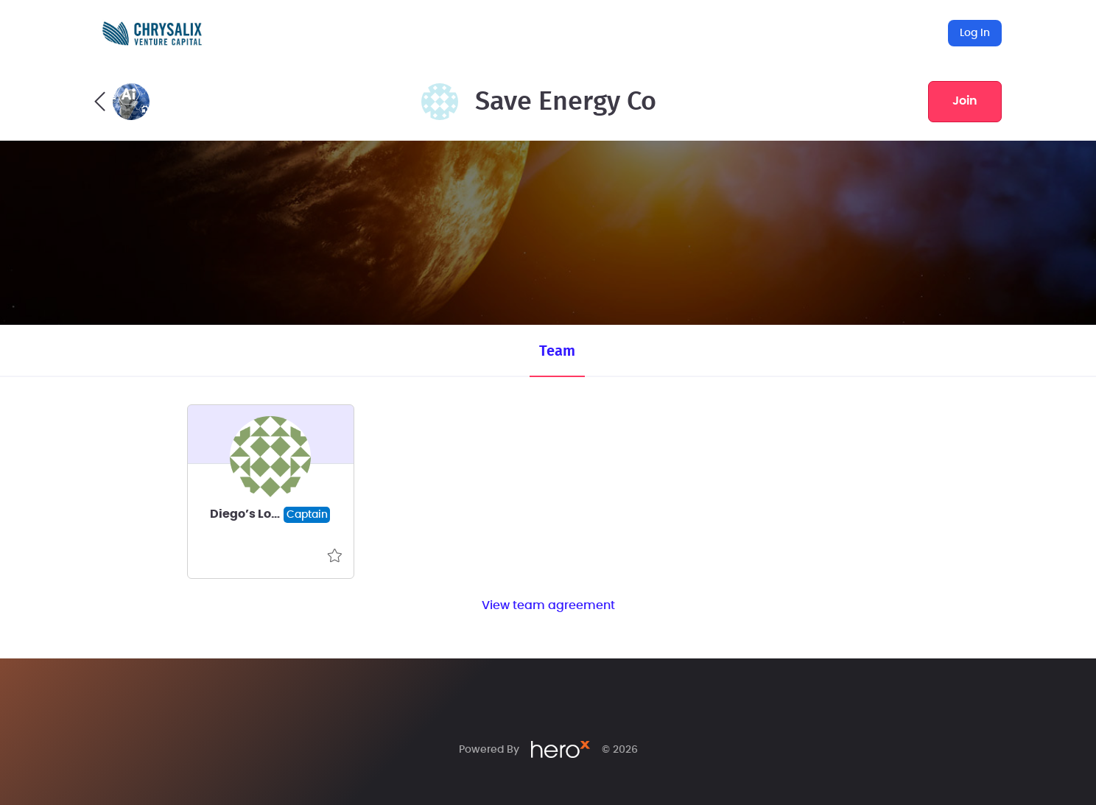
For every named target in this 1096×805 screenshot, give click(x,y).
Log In (975, 33)
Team (557, 351)
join (964, 101)
